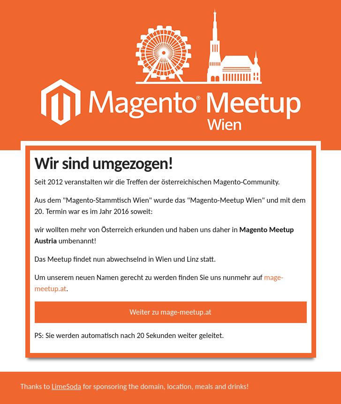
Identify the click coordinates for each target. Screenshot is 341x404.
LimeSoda (66, 386)
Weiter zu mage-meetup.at (170, 312)
